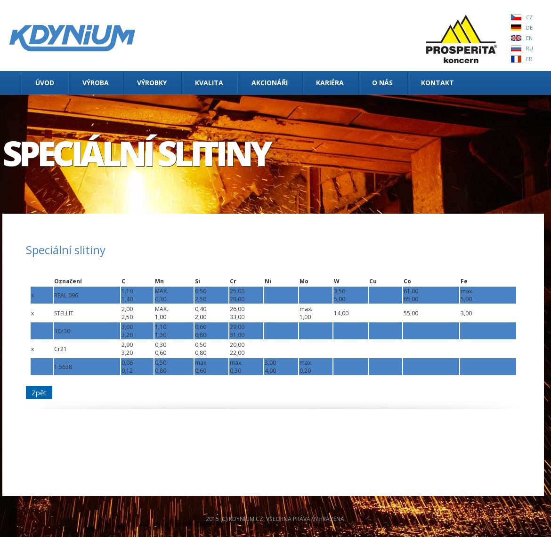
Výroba (95, 82)
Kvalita (209, 82)
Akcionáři (269, 82)
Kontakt (437, 82)
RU (529, 48)
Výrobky (152, 82)
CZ (529, 17)
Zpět (39, 392)
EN (529, 37)
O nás (382, 82)
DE (529, 27)
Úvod (44, 82)
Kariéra (330, 82)
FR (529, 58)
